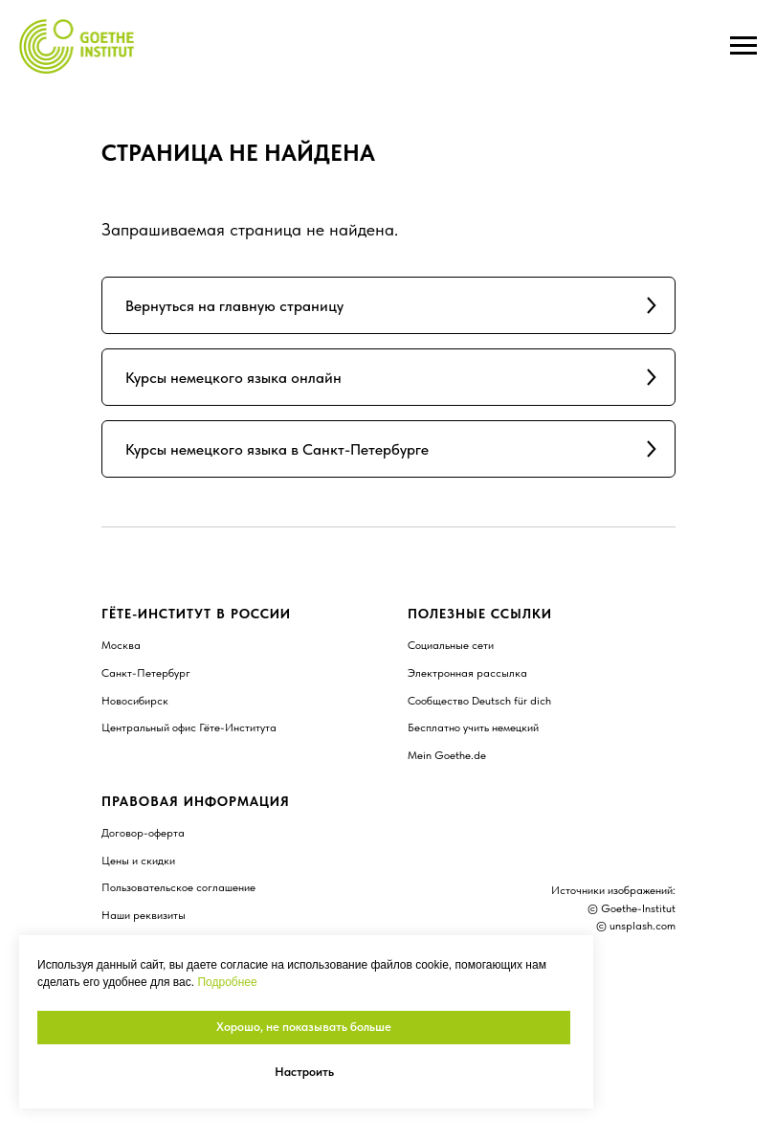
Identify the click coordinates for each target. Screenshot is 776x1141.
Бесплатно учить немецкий (473, 727)
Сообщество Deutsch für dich (479, 700)
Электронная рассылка (467, 673)
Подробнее (226, 982)
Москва (121, 645)
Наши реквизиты (143, 915)
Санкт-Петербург (145, 673)
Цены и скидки (138, 860)
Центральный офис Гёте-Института (189, 727)
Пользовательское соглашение (178, 887)
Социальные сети (451, 645)
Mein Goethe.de (447, 755)
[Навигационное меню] (743, 46)
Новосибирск (134, 700)
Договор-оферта (143, 832)
